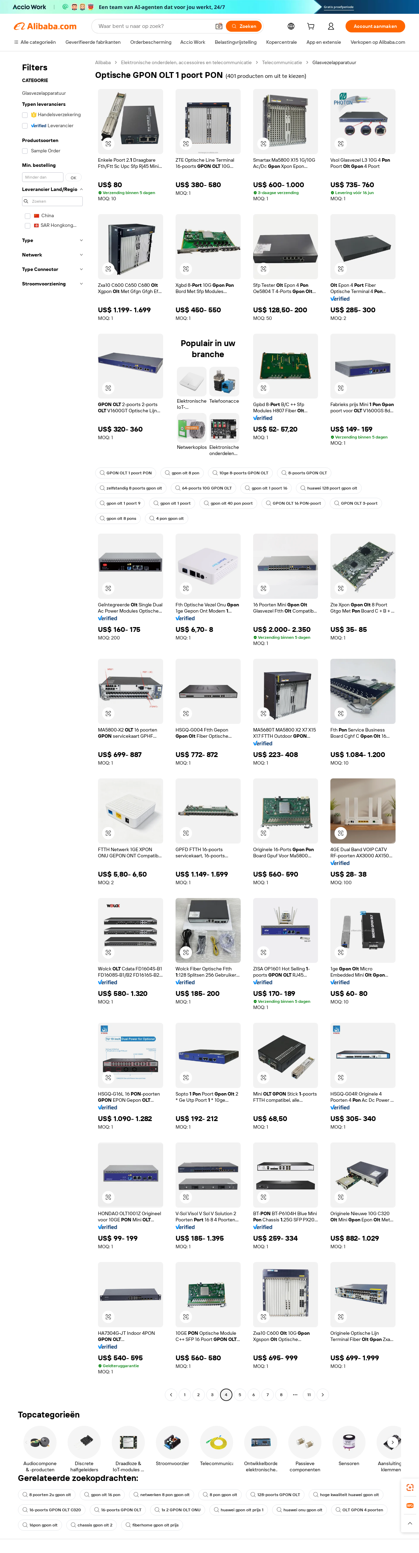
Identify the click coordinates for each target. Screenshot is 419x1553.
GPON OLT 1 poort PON (126, 473)
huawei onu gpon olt (299, 1510)
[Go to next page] (323, 1395)
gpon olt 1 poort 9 (120, 503)
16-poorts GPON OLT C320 (51, 1510)
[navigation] (52, 729)
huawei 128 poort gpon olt (328, 488)
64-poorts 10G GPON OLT (203, 488)
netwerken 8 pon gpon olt (161, 1494)
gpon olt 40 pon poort (228, 503)
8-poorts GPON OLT (304, 473)
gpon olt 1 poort (172, 503)
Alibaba (103, 62)
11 (309, 1394)
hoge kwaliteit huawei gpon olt (346, 1494)
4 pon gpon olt (166, 518)
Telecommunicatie (282, 62)
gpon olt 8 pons (118, 518)
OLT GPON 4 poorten (359, 1510)
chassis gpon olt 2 (91, 1525)
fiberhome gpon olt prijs (152, 1525)
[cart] (312, 27)
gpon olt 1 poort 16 (266, 488)
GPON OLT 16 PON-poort (293, 503)
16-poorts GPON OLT (117, 1510)
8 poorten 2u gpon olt (46, 1494)
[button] (219, 26)
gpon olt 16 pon (102, 1494)
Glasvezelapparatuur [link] (334, 62)
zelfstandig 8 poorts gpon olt (131, 488)
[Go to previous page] (171, 1395)
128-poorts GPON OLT (275, 1494)
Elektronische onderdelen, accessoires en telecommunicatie (186, 62)
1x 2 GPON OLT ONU (177, 1510)
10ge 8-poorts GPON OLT (240, 473)
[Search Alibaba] (154, 26)
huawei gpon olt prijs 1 (238, 1510)
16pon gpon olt (40, 1525)
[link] (410, 1487)
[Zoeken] (244, 26)
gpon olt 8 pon (182, 473)
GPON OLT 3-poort (356, 503)
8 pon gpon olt (220, 1494)
